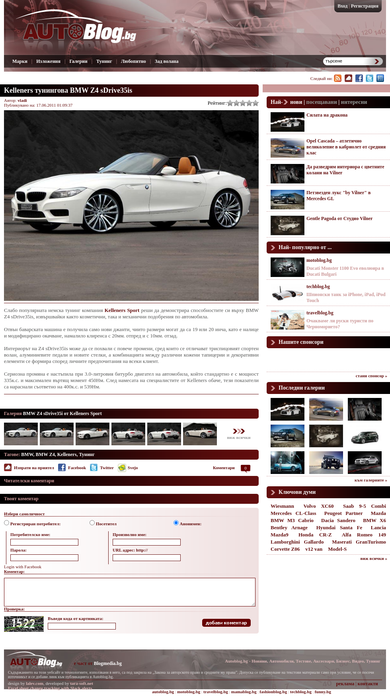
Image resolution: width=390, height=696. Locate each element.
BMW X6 (374, 520)
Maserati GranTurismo (359, 542)
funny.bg (323, 691)
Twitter (107, 467)
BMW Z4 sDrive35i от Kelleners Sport (62, 413)
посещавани (321, 102)
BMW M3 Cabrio (292, 520)
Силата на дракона (326, 115)
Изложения (48, 61)
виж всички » (374, 558)
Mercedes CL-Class (293, 513)
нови (296, 102)
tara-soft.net (81, 683)
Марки (19, 61)
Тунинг (104, 61)
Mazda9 (280, 535)
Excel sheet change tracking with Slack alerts (50, 688)
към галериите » (371, 480)
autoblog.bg (163, 691)
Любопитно (133, 61)
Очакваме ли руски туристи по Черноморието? (339, 323)
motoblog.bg (319, 260)
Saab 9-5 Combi (364, 506)
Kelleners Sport (122, 310)
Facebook (77, 467)
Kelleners (67, 454)
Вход (342, 6)
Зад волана (166, 61)
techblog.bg (318, 286)
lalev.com (34, 683)
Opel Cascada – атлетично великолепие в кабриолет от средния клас (346, 147)
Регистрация (364, 6)
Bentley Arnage (289, 527)
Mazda (378, 513)
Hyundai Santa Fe (339, 527)
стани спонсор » (371, 375)
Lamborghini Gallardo (297, 542)
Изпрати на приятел (34, 467)
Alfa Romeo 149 (364, 535)
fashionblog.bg (273, 691)
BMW (27, 454)
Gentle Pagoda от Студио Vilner (339, 218)
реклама (345, 683)
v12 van (313, 549)
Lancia (378, 527)
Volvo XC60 (319, 506)
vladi (22, 100)
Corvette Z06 (285, 549)
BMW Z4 (45, 454)
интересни (354, 102)
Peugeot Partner (343, 513)
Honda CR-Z (315, 535)
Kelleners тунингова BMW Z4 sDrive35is (68, 90)
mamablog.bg (244, 691)
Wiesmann (282, 506)
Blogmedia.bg (108, 663)
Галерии (78, 61)
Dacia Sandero (338, 520)
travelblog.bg (319, 313)
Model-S (337, 549)
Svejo (133, 467)
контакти (368, 683)
